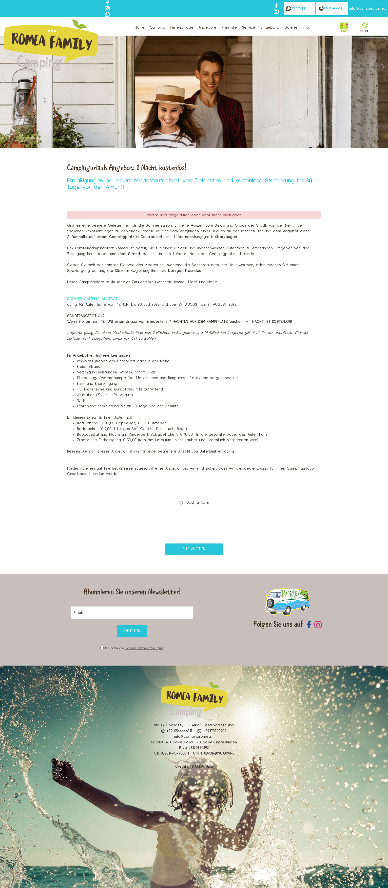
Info (306, 27)
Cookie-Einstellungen (218, 742)
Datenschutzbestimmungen (144, 648)
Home (140, 27)
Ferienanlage (182, 27)
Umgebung (269, 27)
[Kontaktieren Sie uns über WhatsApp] (107, 14)
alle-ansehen (193, 549)
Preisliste (229, 27)
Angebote (207, 27)
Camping (157, 27)
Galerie (290, 27)
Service (248, 27)
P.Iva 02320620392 (194, 748)
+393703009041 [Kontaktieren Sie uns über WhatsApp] (212, 731)
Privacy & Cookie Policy (172, 742)
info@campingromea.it (194, 736)
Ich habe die (134, 648)
